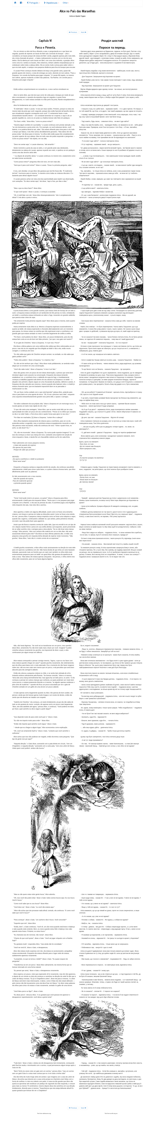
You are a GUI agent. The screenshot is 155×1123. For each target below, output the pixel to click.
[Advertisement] (77, 22)
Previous (73, 32)
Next (83, 32)
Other (66, 2)
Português (33, 2)
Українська (51, 2)
